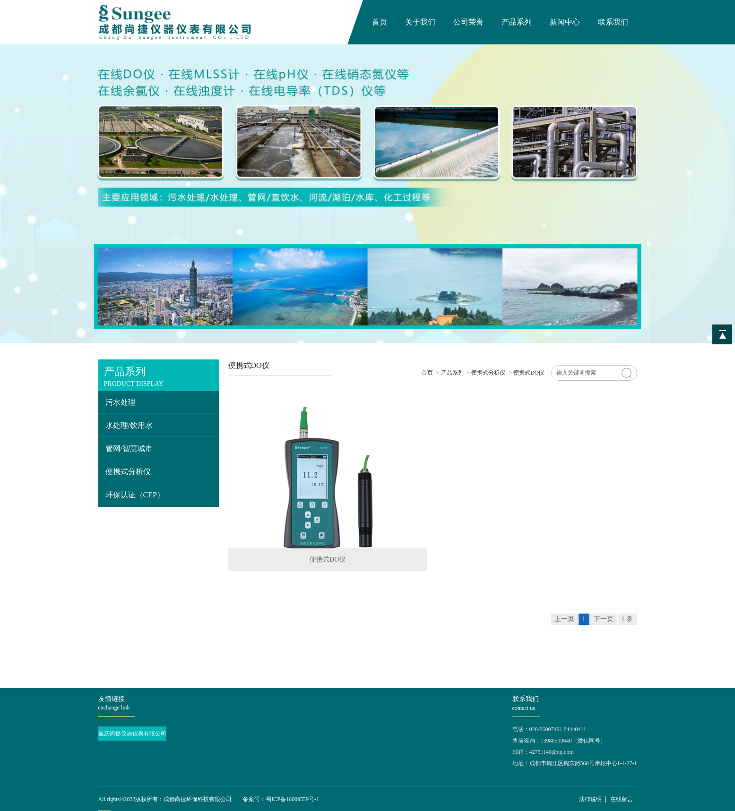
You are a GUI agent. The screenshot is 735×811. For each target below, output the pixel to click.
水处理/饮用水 (129, 425)
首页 (379, 22)
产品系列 (517, 22)
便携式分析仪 (128, 472)
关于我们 (420, 22)
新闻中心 (565, 22)
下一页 (604, 619)
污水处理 (120, 402)
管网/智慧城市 (129, 448)
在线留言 (621, 799)
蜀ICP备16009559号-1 (292, 799)
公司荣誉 (468, 22)
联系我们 (613, 22)
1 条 (627, 619)
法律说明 (590, 799)
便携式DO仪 (528, 372)
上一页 (564, 619)
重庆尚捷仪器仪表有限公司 (132, 733)
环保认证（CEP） (134, 495)
